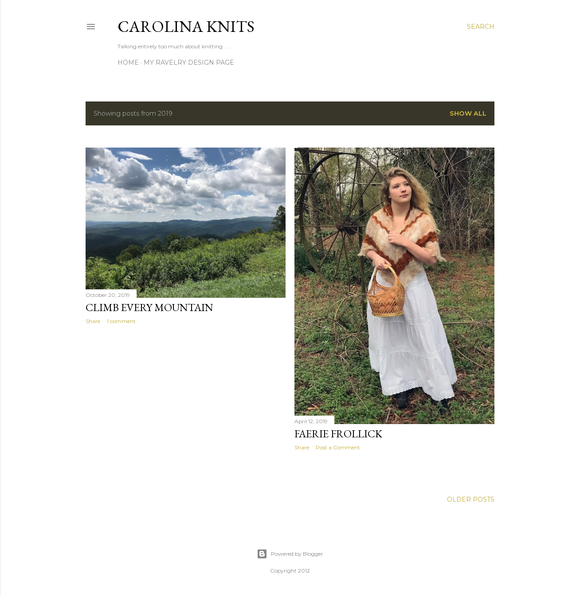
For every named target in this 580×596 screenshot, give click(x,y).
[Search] (480, 26)
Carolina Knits (186, 26)
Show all (468, 113)
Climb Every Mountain (149, 307)
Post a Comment (338, 447)
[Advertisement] (186, 409)
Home (128, 62)
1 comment (121, 321)
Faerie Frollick (338, 433)
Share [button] (93, 321)
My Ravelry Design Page (189, 62)
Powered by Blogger (290, 554)
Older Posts (470, 499)
